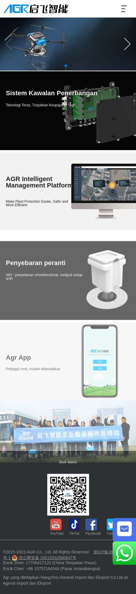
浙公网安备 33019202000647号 (44, 557)
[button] (127, 44)
